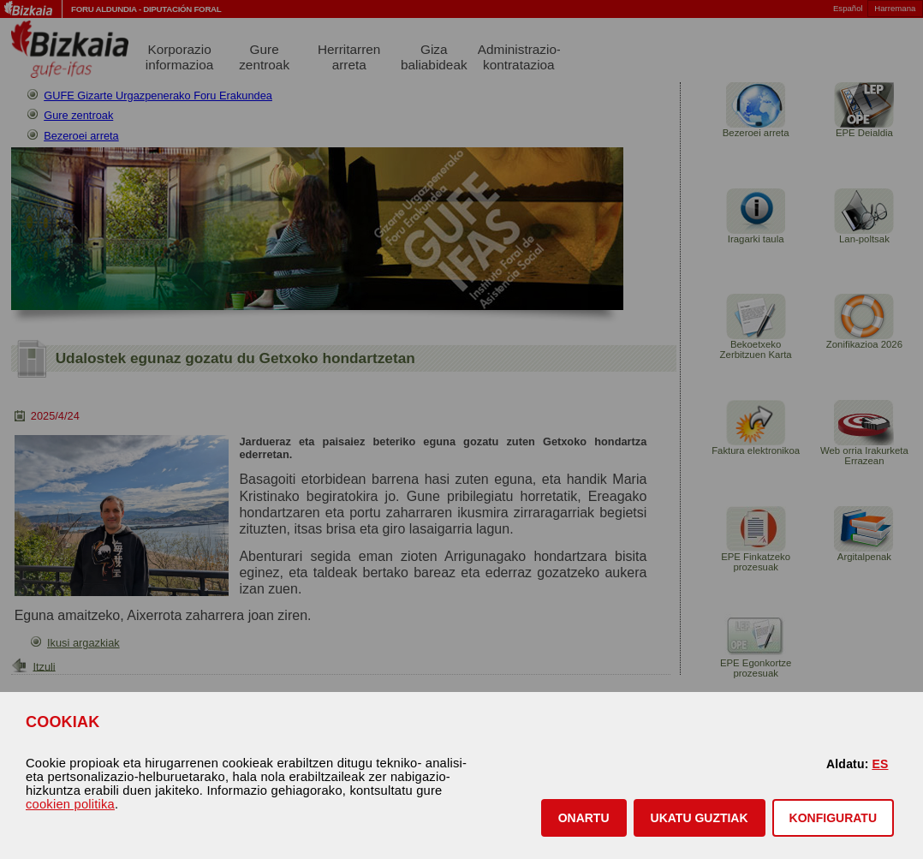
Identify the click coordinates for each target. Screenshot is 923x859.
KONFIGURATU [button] (833, 818)
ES (880, 764)
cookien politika (70, 804)
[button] (584, 818)
